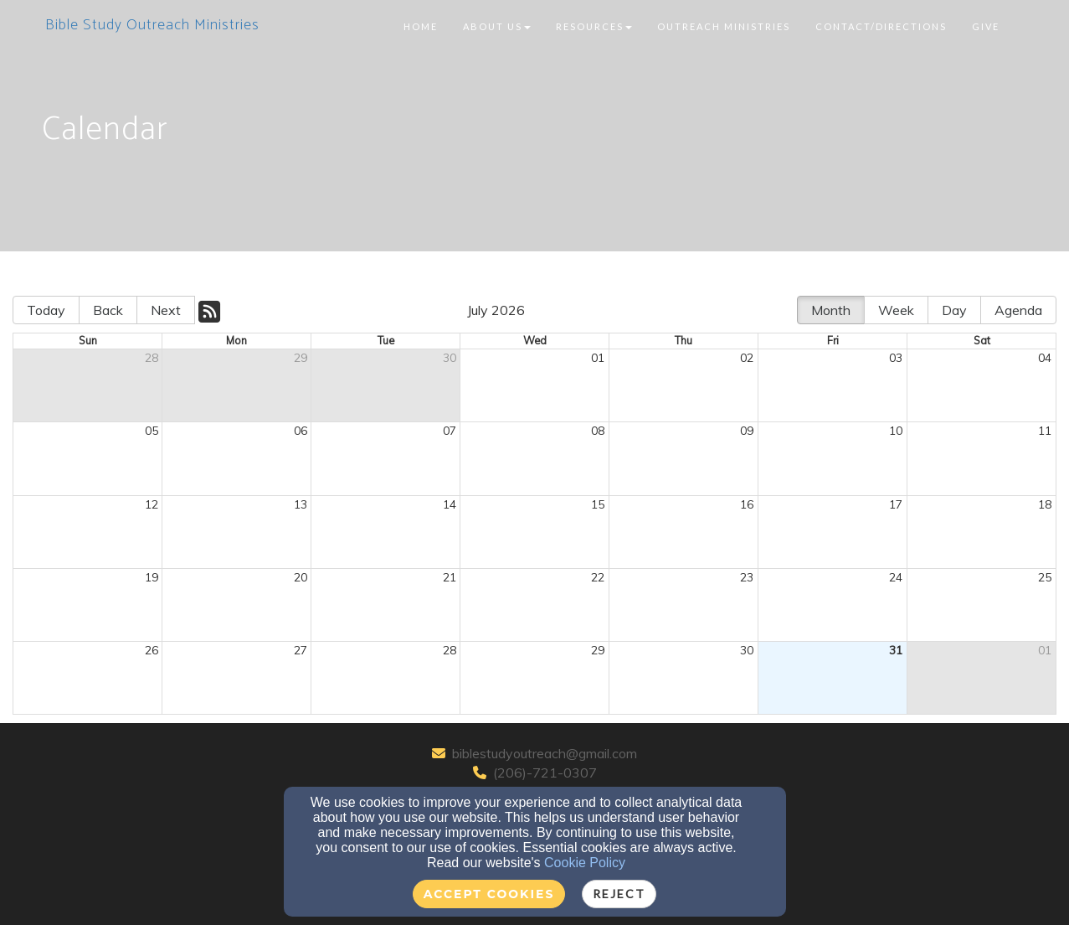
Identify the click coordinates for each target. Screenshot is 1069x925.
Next (166, 310)
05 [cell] (151, 430)
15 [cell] (597, 504)
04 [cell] (1044, 357)
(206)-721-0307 (545, 772)
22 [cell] (597, 577)
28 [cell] (151, 357)
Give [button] (986, 26)
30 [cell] (449, 357)
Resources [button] (594, 26)
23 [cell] (746, 577)
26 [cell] (151, 650)
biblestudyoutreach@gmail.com (544, 753)
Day (954, 310)
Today (46, 310)
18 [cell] (1044, 504)
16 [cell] (746, 504)
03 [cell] (895, 357)
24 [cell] (895, 577)
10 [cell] (895, 430)
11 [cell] (1044, 430)
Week (896, 310)
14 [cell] (449, 504)
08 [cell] (597, 430)
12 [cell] (151, 504)
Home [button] (420, 26)
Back (108, 310)
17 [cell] (895, 504)
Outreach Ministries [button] (723, 26)
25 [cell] (1044, 577)
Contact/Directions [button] (881, 26)
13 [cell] (300, 504)
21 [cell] (449, 577)
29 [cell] (300, 357)
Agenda (1018, 310)
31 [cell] (895, 650)
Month (831, 310)
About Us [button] (497, 26)
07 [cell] (449, 430)
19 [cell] (151, 577)
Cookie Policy (584, 862)
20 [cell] (300, 577)
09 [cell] (746, 430)
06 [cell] (300, 430)
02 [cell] (746, 357)
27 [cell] (300, 650)
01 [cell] (597, 357)
